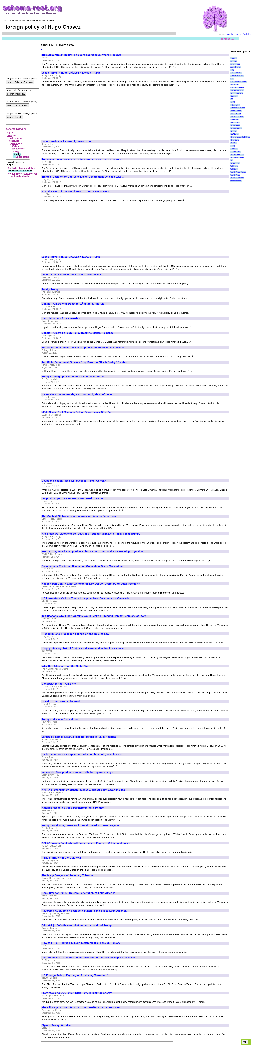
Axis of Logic (235, 67)
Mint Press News (237, 117)
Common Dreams (237, 87)
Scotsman (234, 149)
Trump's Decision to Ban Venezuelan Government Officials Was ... (83, 176)
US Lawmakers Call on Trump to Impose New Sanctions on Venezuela (85, 598)
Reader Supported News (240, 137)
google (230, 34)
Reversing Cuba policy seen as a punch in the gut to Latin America (84, 910)
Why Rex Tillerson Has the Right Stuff (66, 666)
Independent (235, 105)
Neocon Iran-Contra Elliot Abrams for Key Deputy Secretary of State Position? (91, 583)
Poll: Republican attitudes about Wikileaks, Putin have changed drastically (88, 957)
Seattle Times (235, 152)
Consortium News (237, 90)
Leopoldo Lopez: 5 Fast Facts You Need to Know (72, 498)
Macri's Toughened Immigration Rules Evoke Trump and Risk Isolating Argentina (92, 551)
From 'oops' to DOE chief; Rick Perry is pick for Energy (77, 993)
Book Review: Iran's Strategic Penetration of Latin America (78, 893)
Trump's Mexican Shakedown (60, 719)
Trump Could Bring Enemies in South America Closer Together (81, 825)
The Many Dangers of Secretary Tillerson (67, 875)
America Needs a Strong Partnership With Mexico (73, 807)
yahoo (238, 34)
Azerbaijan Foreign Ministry (22, 168)
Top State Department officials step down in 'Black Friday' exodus (83, 347)
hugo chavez (18, 149)
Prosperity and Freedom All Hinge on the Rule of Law (75, 633)
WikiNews (234, 169)
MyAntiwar (234, 119)
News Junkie (235, 125)
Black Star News (237, 76)
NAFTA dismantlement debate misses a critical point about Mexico (83, 789)
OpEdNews (234, 134)
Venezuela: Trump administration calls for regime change (77, 772)
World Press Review (238, 172)
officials (15, 146)
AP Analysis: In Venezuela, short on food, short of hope (77, 394)
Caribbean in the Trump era (59, 683)
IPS (231, 99)
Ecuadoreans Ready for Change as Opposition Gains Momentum (82, 566)
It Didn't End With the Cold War (61, 857)
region (10, 133)
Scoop (232, 146)
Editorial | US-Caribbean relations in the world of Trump (77, 925)
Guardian (233, 96)
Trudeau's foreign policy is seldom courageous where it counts (81, 55)
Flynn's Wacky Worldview (57, 1025)
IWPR (232, 102)
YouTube (247, 34)
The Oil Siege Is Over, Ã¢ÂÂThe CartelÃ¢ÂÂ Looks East (81, 1007)
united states (22, 157)
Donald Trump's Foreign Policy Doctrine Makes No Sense (78, 333)
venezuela (14, 141)
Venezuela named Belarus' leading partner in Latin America (79, 736)
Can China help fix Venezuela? (61, 318)
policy (16, 151)
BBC (232, 70)
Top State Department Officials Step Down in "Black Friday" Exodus (84, 362)
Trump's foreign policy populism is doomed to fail (73, 376)
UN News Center (237, 157)
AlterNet (233, 58)
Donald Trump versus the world (61, 701)
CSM (232, 79)
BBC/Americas (235, 73)
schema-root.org (16, 128)
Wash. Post (234, 163)
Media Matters (235, 111)
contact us (227, 38)
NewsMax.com (236, 128)
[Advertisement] (70, 112)
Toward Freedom (237, 155)
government (16, 143)
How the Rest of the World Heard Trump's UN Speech (75, 191)
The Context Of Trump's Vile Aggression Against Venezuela (79, 516)
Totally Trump (50, 289)
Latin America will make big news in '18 (67, 141)
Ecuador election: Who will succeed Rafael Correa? (74, 480)
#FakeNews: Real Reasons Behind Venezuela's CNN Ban (77, 412)
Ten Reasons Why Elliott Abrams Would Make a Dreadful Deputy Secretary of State (94, 616)
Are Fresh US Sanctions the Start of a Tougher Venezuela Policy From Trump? (91, 533)
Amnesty (233, 61)
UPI (231, 160)
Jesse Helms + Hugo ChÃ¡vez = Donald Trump (71, 72)
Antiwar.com (235, 64)
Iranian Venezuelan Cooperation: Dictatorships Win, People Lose (82, 754)
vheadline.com (235, 181)
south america (15, 138)
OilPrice (233, 131)
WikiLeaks (234, 166)
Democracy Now (236, 93)
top (245, 1042)
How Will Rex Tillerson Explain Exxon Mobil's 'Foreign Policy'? (81, 943)
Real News (234, 140)
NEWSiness (234, 122)
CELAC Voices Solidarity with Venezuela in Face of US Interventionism (86, 843)
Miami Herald (235, 114)
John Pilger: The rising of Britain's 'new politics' (72, 274)
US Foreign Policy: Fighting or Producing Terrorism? (75, 975)
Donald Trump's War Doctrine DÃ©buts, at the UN (73, 303)
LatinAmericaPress (237, 108)
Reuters (233, 143)
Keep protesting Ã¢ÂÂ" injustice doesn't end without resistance (83, 648)
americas (12, 135)
